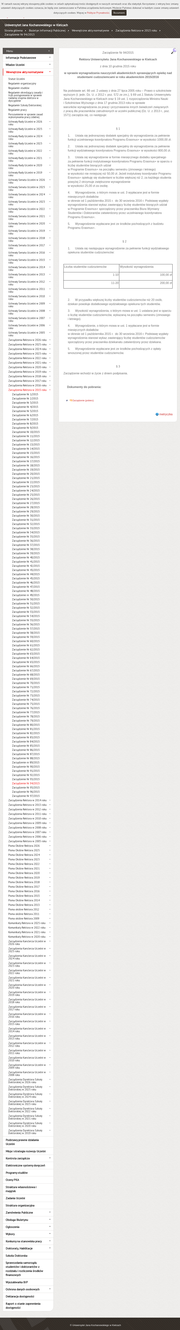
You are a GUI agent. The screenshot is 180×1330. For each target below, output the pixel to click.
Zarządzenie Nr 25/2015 (26, 490)
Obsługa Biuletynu (17, 1215)
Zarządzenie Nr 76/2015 (26, 704)
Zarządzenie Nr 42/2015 (26, 562)
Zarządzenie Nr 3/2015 (25, 398)
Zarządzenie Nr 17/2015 (26, 457)
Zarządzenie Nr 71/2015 (26, 683)
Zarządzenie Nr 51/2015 (26, 599)
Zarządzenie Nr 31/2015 (26, 515)
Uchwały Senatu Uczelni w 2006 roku (26, 323)
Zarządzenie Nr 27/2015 (26, 499)
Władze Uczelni (15, 61)
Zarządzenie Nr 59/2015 (26, 633)
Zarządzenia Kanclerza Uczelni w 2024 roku (27, 953)
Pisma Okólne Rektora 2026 (24, 841)
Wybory (10, 1230)
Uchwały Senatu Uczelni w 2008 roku (26, 308)
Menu (9, 47)
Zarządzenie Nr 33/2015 (26, 524)
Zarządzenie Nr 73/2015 (26, 691)
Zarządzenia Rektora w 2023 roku (27, 349)
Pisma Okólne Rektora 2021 (24, 864)
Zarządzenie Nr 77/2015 (26, 708)
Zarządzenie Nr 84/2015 (26, 737)
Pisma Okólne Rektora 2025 (24, 846)
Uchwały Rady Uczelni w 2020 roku (25, 163)
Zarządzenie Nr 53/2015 (26, 608)
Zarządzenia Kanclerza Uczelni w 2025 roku (27, 946)
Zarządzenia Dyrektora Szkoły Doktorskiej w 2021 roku (25, 1113)
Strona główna (14, 30)
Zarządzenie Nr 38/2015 (26, 545)
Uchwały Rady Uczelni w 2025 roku (25, 126)
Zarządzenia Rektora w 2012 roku (27, 805)
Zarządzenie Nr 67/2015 (26, 666)
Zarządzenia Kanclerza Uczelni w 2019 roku (27, 989)
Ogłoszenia (12, 1223)
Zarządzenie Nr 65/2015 (26, 658)
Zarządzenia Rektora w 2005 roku (27, 837)
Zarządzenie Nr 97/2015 (26, 792)
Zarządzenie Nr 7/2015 (25, 415)
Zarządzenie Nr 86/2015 (26, 746)
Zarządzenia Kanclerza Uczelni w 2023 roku (27, 960)
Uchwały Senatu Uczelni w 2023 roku (26, 199)
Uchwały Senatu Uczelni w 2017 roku (26, 243)
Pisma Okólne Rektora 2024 (24, 851)
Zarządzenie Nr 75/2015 (26, 700)
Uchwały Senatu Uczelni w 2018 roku (26, 235)
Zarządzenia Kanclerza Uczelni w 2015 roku (27, 1019)
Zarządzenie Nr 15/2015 (26, 449)
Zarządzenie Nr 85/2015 (26, 741)
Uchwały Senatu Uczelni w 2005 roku (26, 330)
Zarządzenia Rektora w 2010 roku (27, 814)
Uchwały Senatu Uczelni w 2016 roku (26, 250)
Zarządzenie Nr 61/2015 (26, 641)
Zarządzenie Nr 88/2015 (26, 754)
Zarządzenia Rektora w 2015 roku (136, 30)
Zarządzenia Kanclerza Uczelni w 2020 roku (27, 982)
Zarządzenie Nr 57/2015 (26, 624)
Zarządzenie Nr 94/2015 (20, 34)
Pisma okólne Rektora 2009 (23, 914)
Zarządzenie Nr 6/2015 (25, 411)
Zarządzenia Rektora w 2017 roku (27, 377)
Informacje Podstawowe (21, 53)
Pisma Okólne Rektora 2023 (24, 855)
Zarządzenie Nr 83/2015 (26, 733)
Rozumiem (119, 12)
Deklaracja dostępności (20, 1292)
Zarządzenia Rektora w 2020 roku (27, 363)
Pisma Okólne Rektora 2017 (24, 882)
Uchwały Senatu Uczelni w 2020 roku (26, 221)
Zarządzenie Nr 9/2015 (25, 423)
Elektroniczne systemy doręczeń (25, 1161)
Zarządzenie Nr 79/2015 (26, 716)
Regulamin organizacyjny (22, 79)
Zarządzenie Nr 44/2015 (26, 570)
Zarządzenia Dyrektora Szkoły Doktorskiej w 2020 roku (25, 1120)
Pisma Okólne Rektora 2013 (24, 901)
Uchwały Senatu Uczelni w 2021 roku (26, 213)
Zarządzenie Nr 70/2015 (26, 679)
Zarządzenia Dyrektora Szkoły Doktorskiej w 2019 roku (25, 1128)
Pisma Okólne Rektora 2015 (24, 891)
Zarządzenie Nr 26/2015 (26, 495)
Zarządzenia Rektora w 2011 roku (27, 810)
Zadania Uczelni (15, 1194)
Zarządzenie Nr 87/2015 (26, 750)
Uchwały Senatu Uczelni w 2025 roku (26, 184)
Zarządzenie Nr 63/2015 (26, 649)
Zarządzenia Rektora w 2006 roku (27, 832)
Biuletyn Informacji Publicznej (47, 30)
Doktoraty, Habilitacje (19, 1244)
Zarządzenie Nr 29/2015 (26, 507)
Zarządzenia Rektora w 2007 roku (27, 828)
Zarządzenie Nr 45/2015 (26, 574)
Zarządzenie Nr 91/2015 (26, 766)
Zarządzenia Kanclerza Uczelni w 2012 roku (27, 1040)
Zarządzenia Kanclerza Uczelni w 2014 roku (27, 1026)
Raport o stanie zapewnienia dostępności (23, 1301)
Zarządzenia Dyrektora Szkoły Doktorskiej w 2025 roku (25, 1084)
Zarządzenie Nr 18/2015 (26, 461)
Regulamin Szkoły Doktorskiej (24, 101)
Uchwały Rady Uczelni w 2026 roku (25, 119)
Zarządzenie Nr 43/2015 (26, 566)
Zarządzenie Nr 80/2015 (26, 720)
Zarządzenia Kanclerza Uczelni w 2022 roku (27, 968)
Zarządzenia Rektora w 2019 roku (27, 367)
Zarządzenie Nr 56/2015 (26, 620)
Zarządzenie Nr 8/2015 (25, 419)
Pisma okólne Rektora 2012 (23, 905)
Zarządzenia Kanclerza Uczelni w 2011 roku (27, 1048)
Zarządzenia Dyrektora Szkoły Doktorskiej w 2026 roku (25, 1077)
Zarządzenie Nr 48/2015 (26, 587)
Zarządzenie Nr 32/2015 (26, 520)
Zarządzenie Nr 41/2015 (26, 557)
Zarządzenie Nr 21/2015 (26, 474)
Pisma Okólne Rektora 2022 (24, 860)
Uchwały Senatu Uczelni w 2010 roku (26, 293)
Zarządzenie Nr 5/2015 (25, 407)
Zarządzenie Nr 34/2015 (26, 528)
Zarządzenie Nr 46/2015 (26, 578)
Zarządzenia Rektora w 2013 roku (27, 801)
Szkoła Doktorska (16, 1251)
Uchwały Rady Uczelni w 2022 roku (25, 148)
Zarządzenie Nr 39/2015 (26, 549)
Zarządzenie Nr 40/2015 (26, 553)
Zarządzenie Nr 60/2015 (26, 637)
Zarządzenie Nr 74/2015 (26, 695)
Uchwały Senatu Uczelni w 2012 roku (26, 279)
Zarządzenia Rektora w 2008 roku (27, 823)
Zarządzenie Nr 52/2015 (26, 603)
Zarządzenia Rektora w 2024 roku (27, 345)
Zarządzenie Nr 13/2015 (26, 440)
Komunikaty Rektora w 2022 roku (26, 923)
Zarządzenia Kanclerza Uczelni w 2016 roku (27, 1011)
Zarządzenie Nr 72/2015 (26, 687)
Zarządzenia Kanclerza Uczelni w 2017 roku (27, 1004)
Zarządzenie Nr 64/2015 (26, 654)
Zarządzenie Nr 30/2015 (26, 511)
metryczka (166, 410)
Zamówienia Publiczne (19, 1208)
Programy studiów (17, 1168)
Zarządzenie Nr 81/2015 (26, 725)
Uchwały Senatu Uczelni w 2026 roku (26, 177)
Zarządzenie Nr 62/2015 (26, 645)
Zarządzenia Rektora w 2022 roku (27, 354)
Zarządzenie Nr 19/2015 (26, 465)
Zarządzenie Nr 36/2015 (26, 536)
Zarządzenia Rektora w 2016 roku (27, 381)
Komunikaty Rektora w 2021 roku (26, 928)
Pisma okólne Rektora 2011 (23, 910)
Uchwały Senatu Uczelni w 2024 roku (26, 192)
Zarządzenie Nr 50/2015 (26, 595)
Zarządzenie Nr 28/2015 (26, 503)
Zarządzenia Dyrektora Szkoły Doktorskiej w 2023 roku (25, 1099)
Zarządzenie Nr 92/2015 (26, 771)
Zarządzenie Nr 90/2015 (26, 762)
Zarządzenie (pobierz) (83, 396)
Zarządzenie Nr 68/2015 (26, 670)
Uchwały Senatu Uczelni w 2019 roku (26, 228)
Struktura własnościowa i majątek (21, 1185)
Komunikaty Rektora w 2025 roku (26, 919)
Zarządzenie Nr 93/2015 (26, 775)
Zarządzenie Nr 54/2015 (26, 612)
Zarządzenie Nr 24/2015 (26, 486)
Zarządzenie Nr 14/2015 (26, 444)
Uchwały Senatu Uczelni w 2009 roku (26, 301)
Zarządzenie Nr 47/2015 (26, 582)
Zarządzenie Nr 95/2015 (26, 783)
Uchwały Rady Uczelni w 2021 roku (25, 155)
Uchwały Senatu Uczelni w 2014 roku (26, 264)
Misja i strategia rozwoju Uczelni (25, 1147)
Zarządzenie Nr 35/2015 (26, 532)
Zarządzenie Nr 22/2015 (26, 478)
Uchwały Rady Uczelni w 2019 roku (25, 170)
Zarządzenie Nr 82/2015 (26, 729)
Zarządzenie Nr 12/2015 (26, 436)
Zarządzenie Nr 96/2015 (26, 787)
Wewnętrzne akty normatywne (90, 30)
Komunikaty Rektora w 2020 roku (26, 932)
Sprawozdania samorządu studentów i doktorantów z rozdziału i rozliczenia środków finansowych (24, 1265)
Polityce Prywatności (98, 12)
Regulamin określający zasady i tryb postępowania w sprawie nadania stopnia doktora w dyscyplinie (25, 92)
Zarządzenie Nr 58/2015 (26, 628)
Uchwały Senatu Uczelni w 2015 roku (26, 257)
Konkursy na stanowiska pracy (24, 1237)
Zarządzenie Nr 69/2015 (26, 674)
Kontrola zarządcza (18, 1154)
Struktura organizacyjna (20, 1201)
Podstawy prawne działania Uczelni (22, 1138)
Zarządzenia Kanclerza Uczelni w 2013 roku (27, 1033)
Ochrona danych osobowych (22, 1285)
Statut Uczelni (16, 75)
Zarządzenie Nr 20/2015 (26, 469)
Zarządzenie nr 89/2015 (25, 758)
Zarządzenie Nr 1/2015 (25, 390)
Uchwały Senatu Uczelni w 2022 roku (26, 206)
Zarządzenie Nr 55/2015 (26, 616)
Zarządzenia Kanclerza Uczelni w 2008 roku (27, 1069)
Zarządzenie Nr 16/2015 (26, 453)
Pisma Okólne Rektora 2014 (24, 896)
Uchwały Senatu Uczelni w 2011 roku (26, 286)
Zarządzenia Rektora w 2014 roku (27, 796)
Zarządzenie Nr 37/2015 (26, 541)
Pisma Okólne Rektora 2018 (24, 878)
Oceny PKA (12, 1176)
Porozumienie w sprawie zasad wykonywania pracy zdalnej (25, 112)
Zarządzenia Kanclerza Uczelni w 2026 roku (27, 938)
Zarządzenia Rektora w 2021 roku (27, 358)
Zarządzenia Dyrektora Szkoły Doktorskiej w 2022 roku (25, 1106)
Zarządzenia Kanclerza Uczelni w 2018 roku (27, 997)
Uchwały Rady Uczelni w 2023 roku (25, 141)
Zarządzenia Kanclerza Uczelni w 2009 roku (27, 1062)
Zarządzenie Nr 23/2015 (26, 482)
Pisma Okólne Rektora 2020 (24, 869)
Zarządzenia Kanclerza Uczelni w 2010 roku (27, 1055)
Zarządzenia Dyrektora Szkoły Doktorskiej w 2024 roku (25, 1091)
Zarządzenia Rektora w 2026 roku (27, 336)
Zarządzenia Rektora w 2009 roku (27, 819)
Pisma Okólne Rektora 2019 (24, 873)
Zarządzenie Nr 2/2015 (25, 394)
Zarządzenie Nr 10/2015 (26, 428)
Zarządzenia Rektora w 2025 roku (27, 340)
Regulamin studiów (18, 84)
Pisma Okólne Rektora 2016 (24, 887)
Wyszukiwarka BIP (17, 1278)
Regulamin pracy (17, 105)
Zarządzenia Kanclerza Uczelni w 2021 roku (27, 975)
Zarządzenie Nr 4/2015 (25, 403)
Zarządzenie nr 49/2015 (25, 591)
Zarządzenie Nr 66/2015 (26, 662)
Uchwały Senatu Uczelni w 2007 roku (26, 315)
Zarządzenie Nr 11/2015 (26, 432)
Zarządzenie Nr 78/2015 (26, 712)
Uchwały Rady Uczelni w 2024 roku (25, 133)
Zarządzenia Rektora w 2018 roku (27, 372)
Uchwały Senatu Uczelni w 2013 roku (26, 272)
